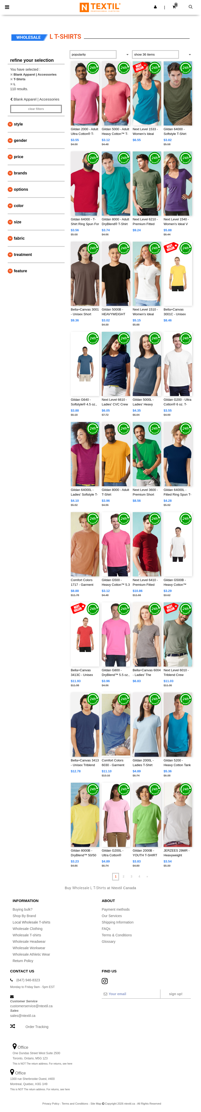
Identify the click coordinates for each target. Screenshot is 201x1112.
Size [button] (17, 222)
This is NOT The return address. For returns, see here (42, 1063)
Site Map (95, 1103)
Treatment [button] (23, 254)
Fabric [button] (19, 238)
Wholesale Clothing (28, 929)
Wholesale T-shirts (27, 935)
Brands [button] (20, 173)
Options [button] (21, 189)
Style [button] (18, 124)
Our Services (112, 916)
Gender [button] (20, 140)
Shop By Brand (24, 916)
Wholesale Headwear (29, 942)
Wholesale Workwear (29, 948)
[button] (155, 7)
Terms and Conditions (75, 1103)
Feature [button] (20, 271)
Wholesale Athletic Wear (31, 954)
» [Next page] (147, 876)
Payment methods (116, 909)
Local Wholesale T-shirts (31, 922)
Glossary (108, 942)
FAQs (106, 929)
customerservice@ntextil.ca (31, 1006)
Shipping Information (117, 922)
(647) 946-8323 (28, 980)
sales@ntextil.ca (22, 1016)
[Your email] (131, 993)
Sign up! (175, 994)
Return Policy (23, 961)
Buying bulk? (22, 909)
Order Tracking (37, 1027)
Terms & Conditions (117, 935)
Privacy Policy (50, 1103)
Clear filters (36, 109)
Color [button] (19, 206)
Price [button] (18, 157)
